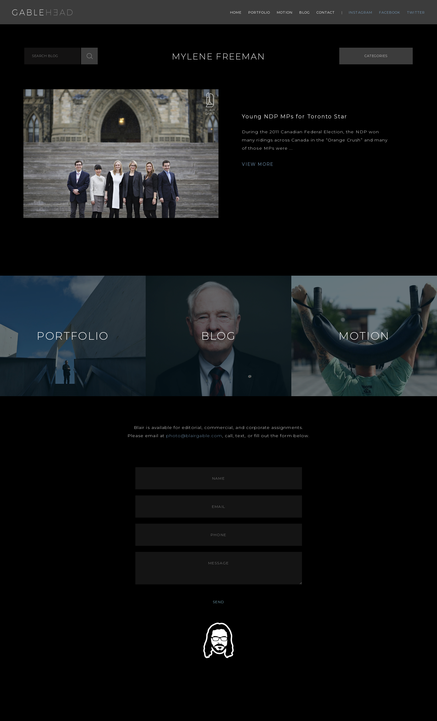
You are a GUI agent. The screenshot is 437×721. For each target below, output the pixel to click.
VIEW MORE (258, 164)
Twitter (416, 12)
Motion (285, 12)
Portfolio (259, 12)
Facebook (390, 12)
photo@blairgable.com (194, 435)
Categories (376, 56)
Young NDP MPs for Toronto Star (294, 116)
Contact (326, 12)
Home (236, 12)
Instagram (360, 12)
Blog (304, 12)
